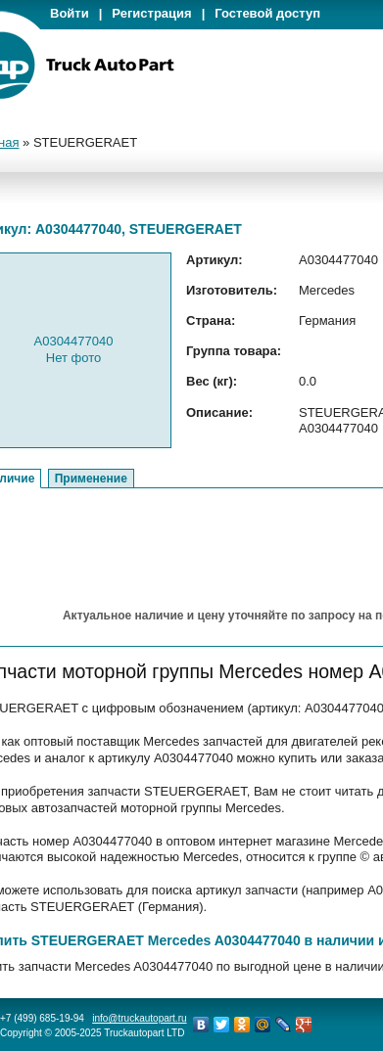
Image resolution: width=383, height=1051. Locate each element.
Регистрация (151, 13)
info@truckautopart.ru (139, 1018)
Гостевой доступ (267, 13)
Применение (91, 478)
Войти (69, 13)
